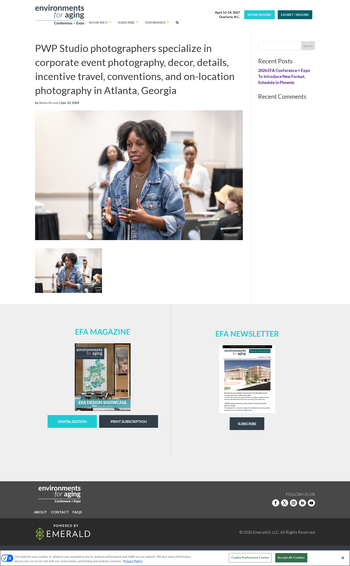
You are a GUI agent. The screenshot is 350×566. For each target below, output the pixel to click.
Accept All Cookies (291, 557)
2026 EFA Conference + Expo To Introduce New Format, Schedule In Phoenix (284, 76)
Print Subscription (128, 421)
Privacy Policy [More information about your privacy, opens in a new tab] (133, 561)
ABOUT (40, 512)
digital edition (72, 421)
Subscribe (247, 424)
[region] (175, 558)
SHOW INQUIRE (259, 14)
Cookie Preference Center (250, 557)
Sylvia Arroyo (49, 103)
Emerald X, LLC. (266, 532)
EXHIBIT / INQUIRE (295, 14)
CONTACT (60, 512)
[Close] (343, 558)
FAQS (77, 512)
